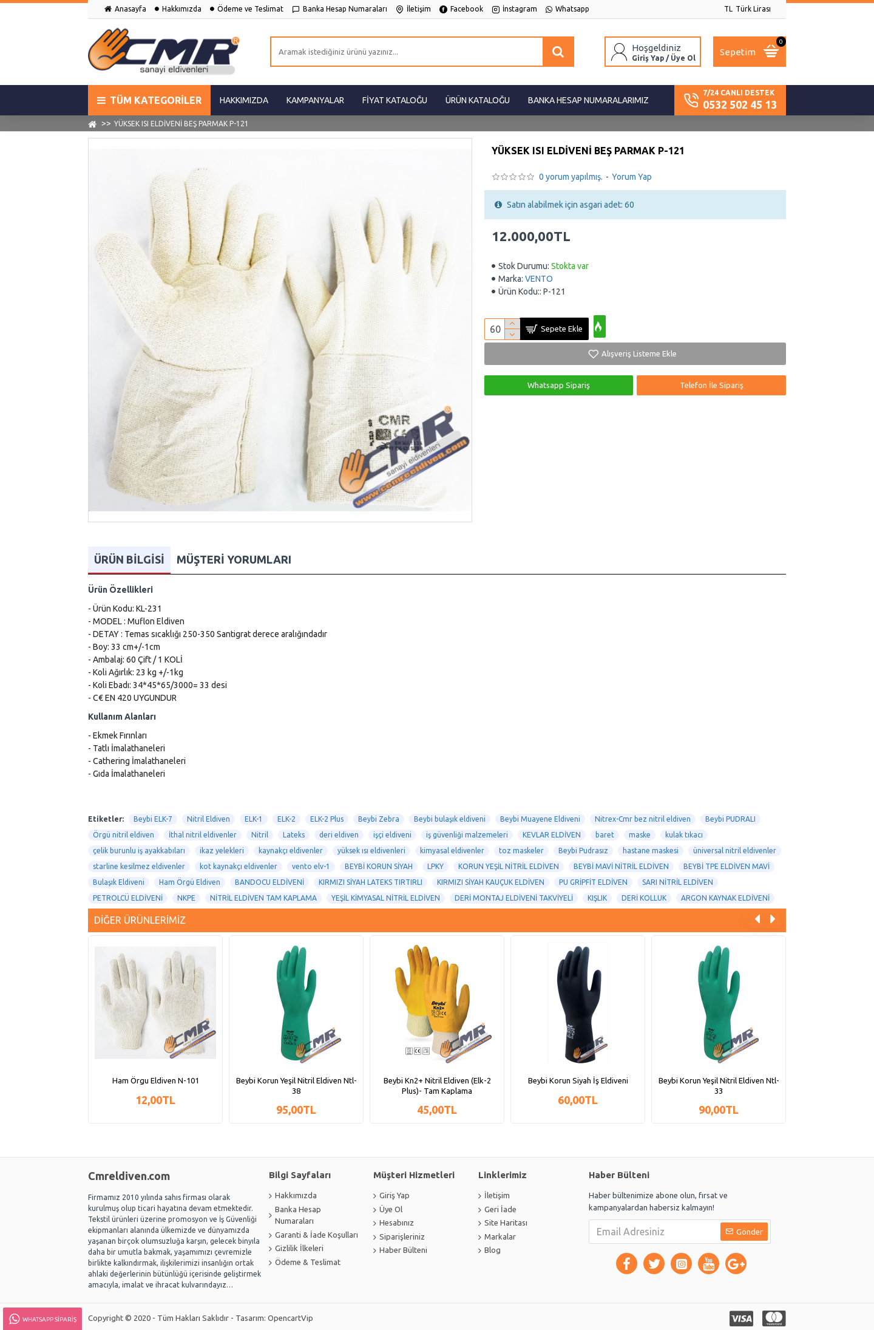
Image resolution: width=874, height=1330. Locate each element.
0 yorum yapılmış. (571, 177)
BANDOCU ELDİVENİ (269, 879)
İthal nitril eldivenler (203, 832)
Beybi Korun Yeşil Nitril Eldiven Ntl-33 (719, 1082)
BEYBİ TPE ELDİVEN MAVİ (726, 863)
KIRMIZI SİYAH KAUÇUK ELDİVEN (490, 879)
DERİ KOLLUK (644, 895)
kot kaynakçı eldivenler (238, 863)
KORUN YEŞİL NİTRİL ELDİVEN (508, 863)
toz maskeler (521, 847)
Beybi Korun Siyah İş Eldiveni (578, 1077)
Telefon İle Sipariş (712, 385)
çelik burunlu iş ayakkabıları (139, 847)
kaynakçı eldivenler (291, 847)
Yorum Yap (632, 177)
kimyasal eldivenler (452, 847)
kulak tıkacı (684, 832)
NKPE (186, 895)
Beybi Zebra (378, 816)
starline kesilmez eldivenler (139, 863)
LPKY (435, 863)
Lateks (294, 832)
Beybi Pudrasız (583, 847)
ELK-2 (286, 816)
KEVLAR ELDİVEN (552, 832)
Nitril (259, 832)
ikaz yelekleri (222, 847)
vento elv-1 (311, 863)
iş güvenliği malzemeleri (467, 832)
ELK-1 (254, 816)
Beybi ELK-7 (153, 816)
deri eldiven (339, 832)
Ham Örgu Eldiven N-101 (155, 1077)
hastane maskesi (651, 847)
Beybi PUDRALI (730, 816)
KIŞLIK (597, 895)
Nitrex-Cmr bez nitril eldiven (643, 816)
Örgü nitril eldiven (123, 832)
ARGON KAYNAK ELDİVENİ (725, 895)
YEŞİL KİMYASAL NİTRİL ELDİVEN (385, 895)
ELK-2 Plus (327, 816)
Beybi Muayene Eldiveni (540, 816)
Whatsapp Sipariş (558, 385)
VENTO (539, 279)
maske (640, 832)
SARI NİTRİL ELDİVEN (677, 879)
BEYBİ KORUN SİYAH (379, 863)
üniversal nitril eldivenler (734, 847)
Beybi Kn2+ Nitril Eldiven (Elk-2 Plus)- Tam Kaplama (437, 1082)
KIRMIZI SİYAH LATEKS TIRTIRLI (370, 879)
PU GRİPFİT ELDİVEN (593, 879)
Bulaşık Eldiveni (118, 879)
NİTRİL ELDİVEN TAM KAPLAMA (263, 895)
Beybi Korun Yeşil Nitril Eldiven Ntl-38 (296, 1082)
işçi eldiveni (392, 832)
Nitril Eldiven (208, 816)
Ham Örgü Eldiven (189, 879)
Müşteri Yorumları (234, 556)
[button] (757, 916)
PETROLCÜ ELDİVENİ (128, 895)
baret (604, 832)
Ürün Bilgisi (129, 556)
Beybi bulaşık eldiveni (450, 816)
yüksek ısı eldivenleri (371, 847)
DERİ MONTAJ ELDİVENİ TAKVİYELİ (514, 895)
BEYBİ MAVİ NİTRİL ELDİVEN (621, 863)
